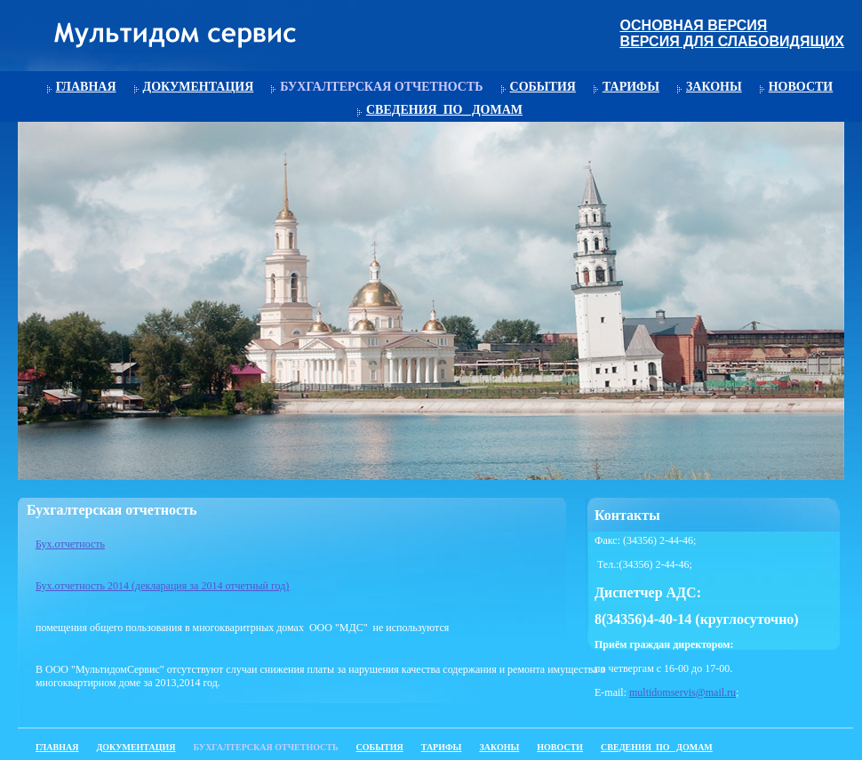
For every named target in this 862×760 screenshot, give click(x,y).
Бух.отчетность (70, 544)
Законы (714, 86)
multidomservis (662, 692)
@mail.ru (716, 692)
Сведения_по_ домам (444, 109)
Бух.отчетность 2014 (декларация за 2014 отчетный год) (162, 586)
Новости (801, 86)
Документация (198, 86)
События (543, 86)
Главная (86, 86)
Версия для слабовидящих (732, 41)
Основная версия (694, 25)
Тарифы (631, 86)
